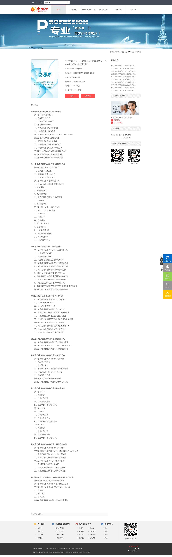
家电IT (92, 528)
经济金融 (92, 534)
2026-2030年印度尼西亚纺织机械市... (123, 90)
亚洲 (106, 528)
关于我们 (73, 10)
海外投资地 (103, 10)
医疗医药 (92, 531)
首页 (58, 10)
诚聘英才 (40, 538)
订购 (71, 96)
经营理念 (40, 531)
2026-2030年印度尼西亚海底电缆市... (123, 88)
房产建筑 (81, 538)
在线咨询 (88, 96)
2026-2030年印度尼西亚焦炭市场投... (123, 77)
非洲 (106, 531)
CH (34, 2)
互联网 (81, 528)
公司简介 (40, 528)
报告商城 (128, 52)
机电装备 (92, 538)
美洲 (106, 538)
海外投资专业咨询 (89, 10)
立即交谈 (117, 120)
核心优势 (40, 534)
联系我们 (133, 10)
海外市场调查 (60, 528)
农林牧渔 (81, 531)
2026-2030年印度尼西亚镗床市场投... (123, 71)
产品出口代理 (60, 531)
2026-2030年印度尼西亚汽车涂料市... (123, 66)
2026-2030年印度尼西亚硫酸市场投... (123, 79)
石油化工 (81, 534)
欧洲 (106, 534)
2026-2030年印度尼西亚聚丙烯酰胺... (123, 68)
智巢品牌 (87, 552)
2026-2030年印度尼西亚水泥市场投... (123, 85)
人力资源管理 (60, 538)
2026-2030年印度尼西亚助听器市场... (123, 82)
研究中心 (118, 10)
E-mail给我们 (118, 123)
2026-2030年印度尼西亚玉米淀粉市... (123, 74)
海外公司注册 (60, 534)
